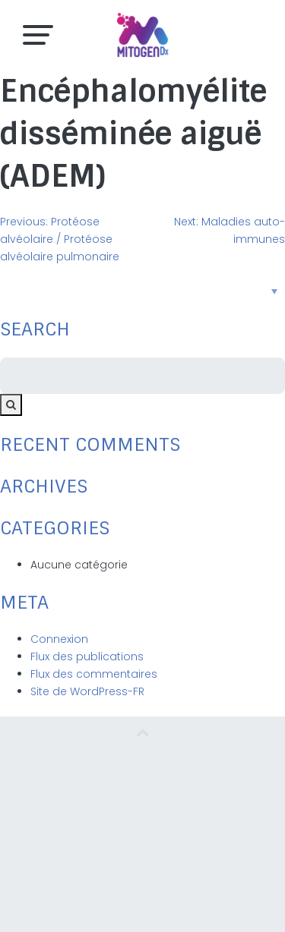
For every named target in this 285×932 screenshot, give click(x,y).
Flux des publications (87, 656)
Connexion (59, 639)
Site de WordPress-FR (87, 691)
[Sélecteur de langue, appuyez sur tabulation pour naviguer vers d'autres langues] (142, 291)
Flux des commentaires (93, 674)
